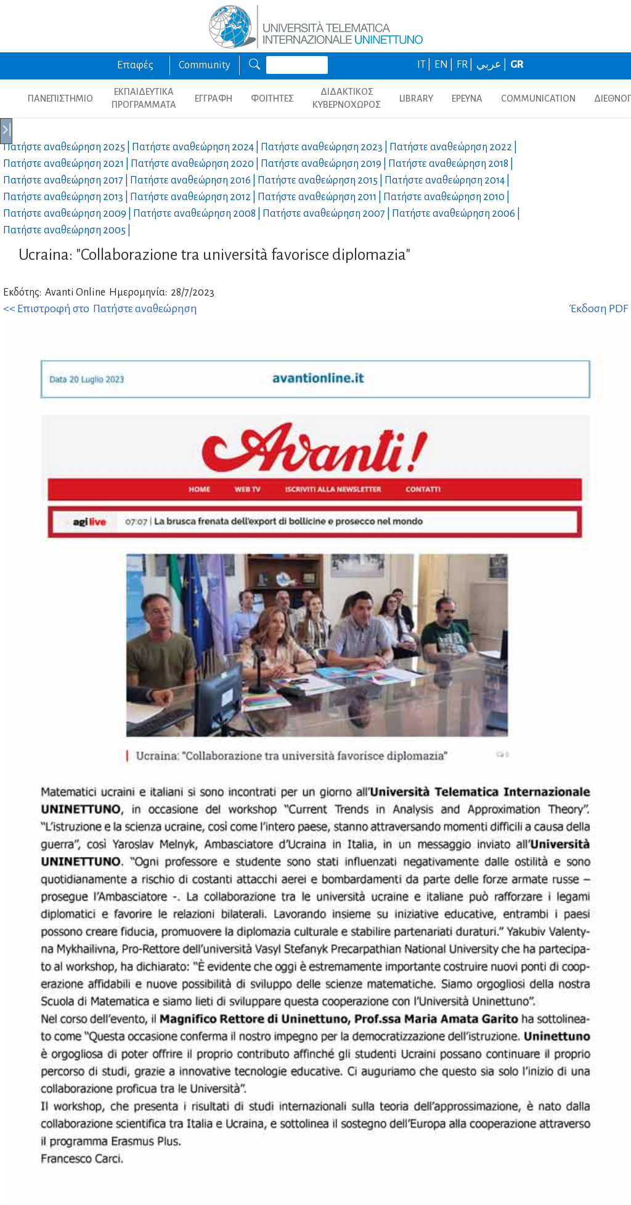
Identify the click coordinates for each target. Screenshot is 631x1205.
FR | (465, 64)
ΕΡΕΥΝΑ (467, 98)
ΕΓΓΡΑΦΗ (213, 98)
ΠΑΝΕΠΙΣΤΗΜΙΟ (60, 98)
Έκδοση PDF (598, 308)
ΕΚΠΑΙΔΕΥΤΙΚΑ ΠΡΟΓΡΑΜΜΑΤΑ (144, 98)
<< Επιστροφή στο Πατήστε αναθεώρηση (100, 308)
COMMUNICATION (538, 98)
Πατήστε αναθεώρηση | (67, 147)
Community (204, 65)
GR (517, 64)
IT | (425, 64)
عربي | (492, 64)
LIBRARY (416, 98)
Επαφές (135, 65)
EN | (444, 64)
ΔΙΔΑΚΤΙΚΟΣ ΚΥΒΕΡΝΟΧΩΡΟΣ (346, 98)
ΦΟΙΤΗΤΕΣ (272, 98)
